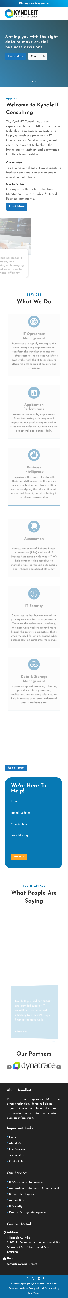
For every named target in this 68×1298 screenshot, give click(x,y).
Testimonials (16, 1155)
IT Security (34, 604)
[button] (9, 1067)
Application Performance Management (34, 1188)
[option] (34, 1066)
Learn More (15, 57)
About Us (15, 1143)
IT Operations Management (26, 1182)
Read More (17, 206)
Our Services (17, 1149)
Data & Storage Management (28, 1212)
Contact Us (38, 57)
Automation (34, 537)
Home (13, 1137)
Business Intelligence (22, 1194)
